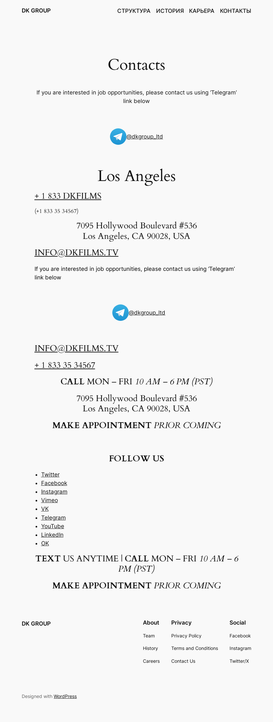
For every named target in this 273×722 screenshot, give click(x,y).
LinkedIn (52, 534)
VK (45, 508)
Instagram (54, 491)
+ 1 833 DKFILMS (68, 196)
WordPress (65, 696)
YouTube (52, 526)
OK (45, 543)
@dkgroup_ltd (144, 136)
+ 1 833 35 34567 (65, 365)
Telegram (53, 517)
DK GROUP (36, 10)
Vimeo (49, 500)
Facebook (54, 483)
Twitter (50, 474)
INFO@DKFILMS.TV (77, 253)
